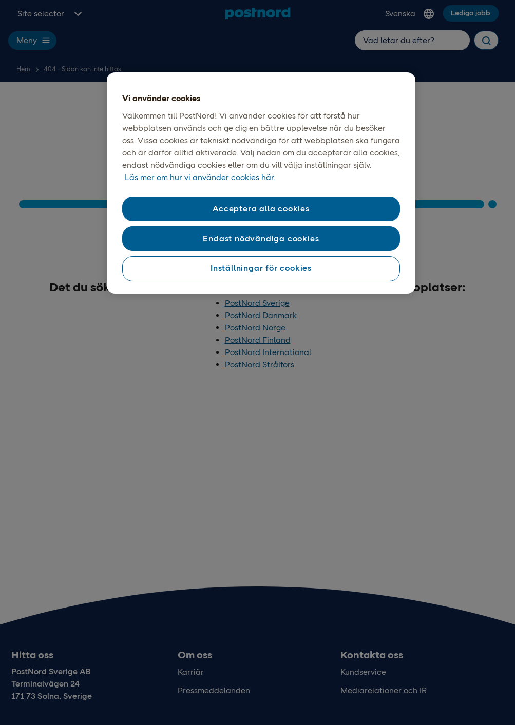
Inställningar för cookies (261, 268)
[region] (261, 183)
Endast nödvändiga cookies (261, 238)
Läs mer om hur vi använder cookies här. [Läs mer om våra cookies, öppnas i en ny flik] (200, 177)
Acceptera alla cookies (261, 208)
